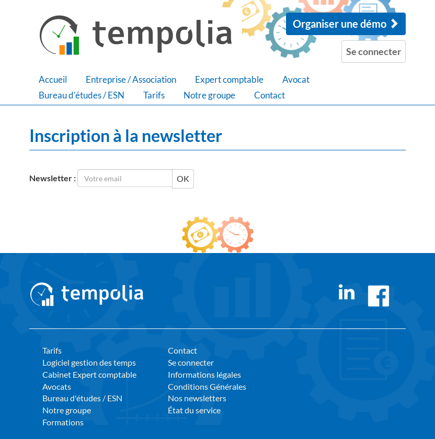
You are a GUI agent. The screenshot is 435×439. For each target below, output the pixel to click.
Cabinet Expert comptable (89, 374)
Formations (63, 422)
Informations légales (204, 374)
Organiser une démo (346, 23)
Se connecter (191, 362)
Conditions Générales (207, 386)
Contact (269, 95)
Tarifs (154, 95)
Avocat (296, 79)
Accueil (53, 79)
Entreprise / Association (131, 79)
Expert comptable (229, 79)
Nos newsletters (197, 398)
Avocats (56, 386)
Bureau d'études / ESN (81, 95)
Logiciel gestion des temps (89, 362)
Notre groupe (209, 95)
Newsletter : (52, 178)
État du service (194, 410)
